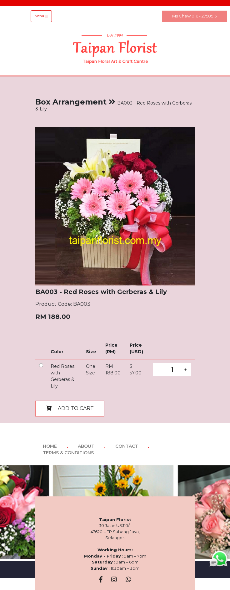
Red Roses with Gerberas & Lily (62, 376)
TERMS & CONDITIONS (68, 453)
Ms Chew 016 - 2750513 (194, 15)
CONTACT (126, 446)
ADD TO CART (70, 408)
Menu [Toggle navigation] (41, 16)
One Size (90, 369)
